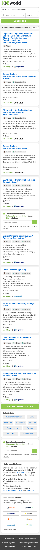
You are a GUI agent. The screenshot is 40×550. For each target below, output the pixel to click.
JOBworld (20, 473)
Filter (35, 28)
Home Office (10, 434)
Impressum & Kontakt (27, 539)
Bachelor (32, 422)
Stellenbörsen (9, 546)
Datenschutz (9, 539)
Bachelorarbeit (12, 428)
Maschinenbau (28, 434)
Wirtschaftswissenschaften (16, 28)
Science (30, 428)
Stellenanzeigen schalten (28, 543)
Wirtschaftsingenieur (14, 417)
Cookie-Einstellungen (28, 546)
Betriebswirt (20, 422)
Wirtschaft (8, 422)
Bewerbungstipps (8, 543)
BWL (32, 417)
